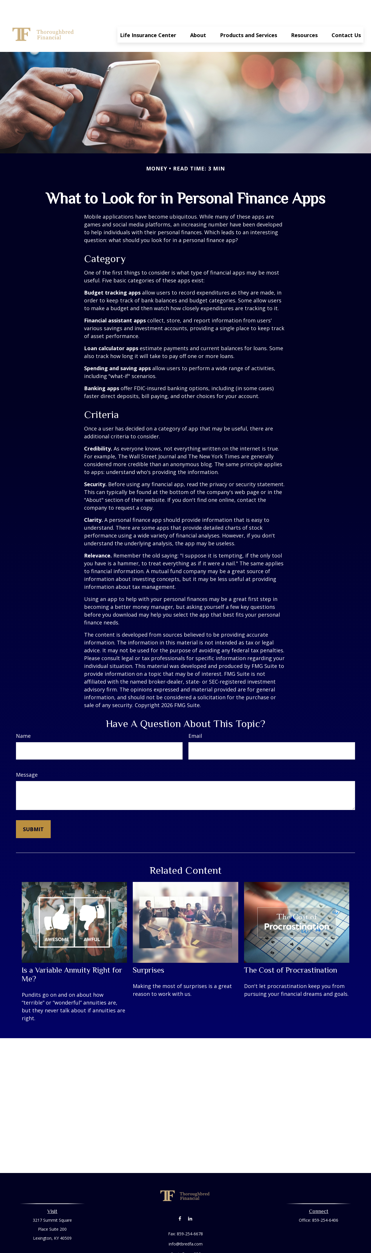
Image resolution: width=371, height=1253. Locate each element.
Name (23, 718)
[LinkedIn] (190, 1201)
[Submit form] (33, 812)
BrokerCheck (245, 1247)
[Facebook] (180, 1201)
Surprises (148, 952)
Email (195, 718)
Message (27, 757)
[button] (148, 17)
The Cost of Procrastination (290, 952)
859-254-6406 (325, 1202)
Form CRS (191, 1236)
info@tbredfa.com (186, 1226)
